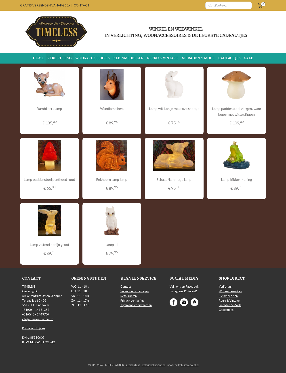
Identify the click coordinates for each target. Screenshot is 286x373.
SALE (248, 58)
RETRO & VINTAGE (163, 58)
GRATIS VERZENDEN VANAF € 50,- (45, 5)
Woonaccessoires (230, 291)
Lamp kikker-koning (236, 179)
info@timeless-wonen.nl (37, 319)
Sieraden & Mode (230, 305)
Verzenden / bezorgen (134, 291)
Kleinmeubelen (228, 296)
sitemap (130, 364)
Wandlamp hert (112, 108)
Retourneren (128, 296)
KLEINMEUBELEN (128, 58)
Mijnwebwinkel (190, 364)
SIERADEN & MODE (198, 58)
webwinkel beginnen (154, 364)
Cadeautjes (226, 309)
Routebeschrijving (33, 328)
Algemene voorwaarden (136, 305)
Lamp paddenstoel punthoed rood (49, 179)
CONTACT (82, 5)
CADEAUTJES (229, 58)
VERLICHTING (59, 58)
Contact (125, 286)
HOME (38, 58)
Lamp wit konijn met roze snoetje (174, 108)
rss (138, 364)
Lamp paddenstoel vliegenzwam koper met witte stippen (236, 111)
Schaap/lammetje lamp (174, 179)
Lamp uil (111, 244)
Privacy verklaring (132, 300)
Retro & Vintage (229, 300)
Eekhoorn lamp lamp (111, 179)
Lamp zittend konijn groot (49, 244)
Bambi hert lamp (49, 108)
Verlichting (225, 286)
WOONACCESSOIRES (92, 58)
